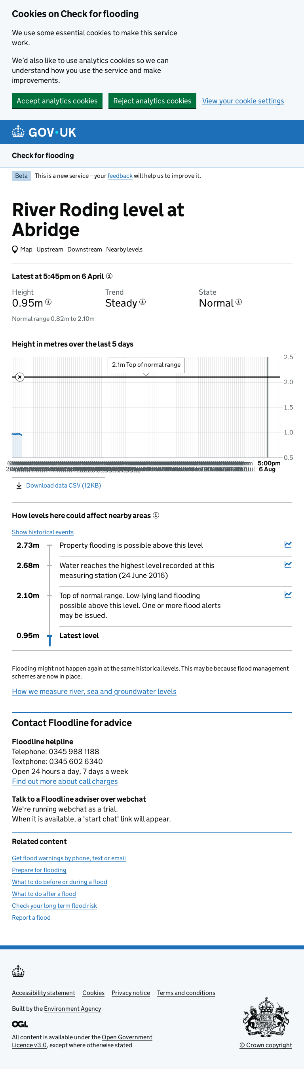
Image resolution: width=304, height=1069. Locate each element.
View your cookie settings (243, 101)
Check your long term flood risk (54, 905)
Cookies (93, 993)
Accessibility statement (43, 993)
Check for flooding (43, 155)
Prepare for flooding (39, 870)
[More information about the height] (48, 302)
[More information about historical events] (156, 515)
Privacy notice (131, 993)
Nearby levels (124, 249)
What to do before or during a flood (59, 882)
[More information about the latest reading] (109, 276)
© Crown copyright (265, 1045)
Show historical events (43, 532)
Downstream (84, 249)
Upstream (49, 249)
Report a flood (31, 917)
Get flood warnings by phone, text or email (69, 858)
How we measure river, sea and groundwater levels (94, 691)
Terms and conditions (186, 993)
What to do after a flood (44, 894)
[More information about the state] (239, 302)
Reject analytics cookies (152, 100)
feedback (120, 175)
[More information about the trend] (142, 302)
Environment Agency (72, 1008)
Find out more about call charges (65, 781)
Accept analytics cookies (57, 100)
